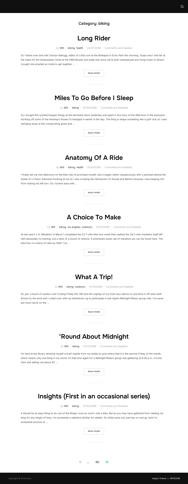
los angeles (74, 226)
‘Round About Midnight (94, 336)
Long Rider (93, 38)
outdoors (87, 226)
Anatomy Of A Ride (94, 158)
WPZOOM (175, 478)
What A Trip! (94, 277)
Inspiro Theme (159, 478)
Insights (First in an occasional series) (94, 396)
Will (62, 47)
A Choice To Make (94, 217)
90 (97, 462)
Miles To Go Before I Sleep (93, 98)
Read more (96, 73)
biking (71, 47)
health (79, 47)
